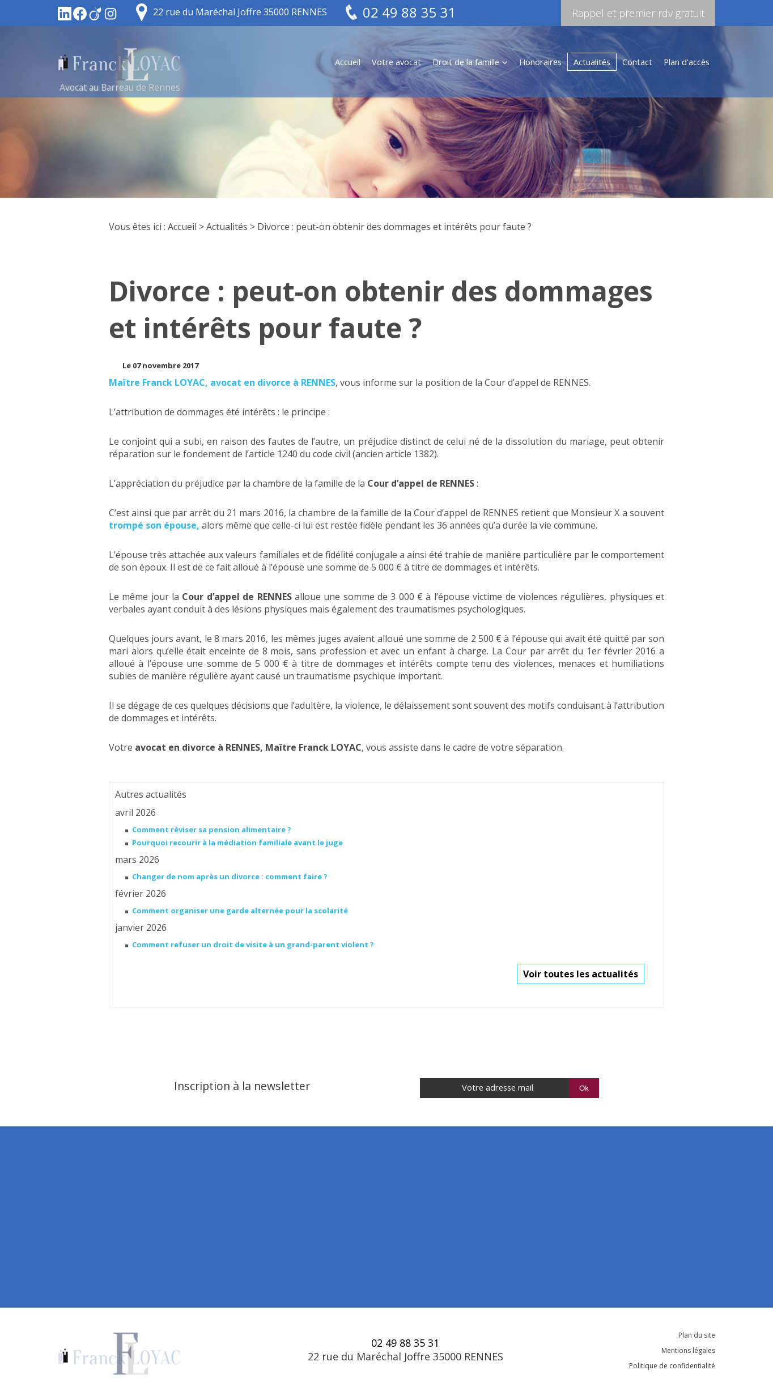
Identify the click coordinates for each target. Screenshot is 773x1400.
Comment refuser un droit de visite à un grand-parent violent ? (253, 944)
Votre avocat (396, 61)
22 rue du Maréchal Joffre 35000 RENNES (240, 12)
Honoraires (540, 61)
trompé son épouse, (154, 525)
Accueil (347, 61)
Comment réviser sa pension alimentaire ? (211, 829)
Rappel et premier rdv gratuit (638, 13)
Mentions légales (688, 1350)
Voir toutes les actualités (580, 974)
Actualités (592, 61)
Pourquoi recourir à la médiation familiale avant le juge (237, 842)
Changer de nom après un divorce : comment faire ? (230, 876)
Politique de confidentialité (672, 1366)
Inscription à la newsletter (242, 1085)
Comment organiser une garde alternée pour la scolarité (240, 910)
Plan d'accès (687, 61)
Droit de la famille (465, 61)
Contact (637, 61)
